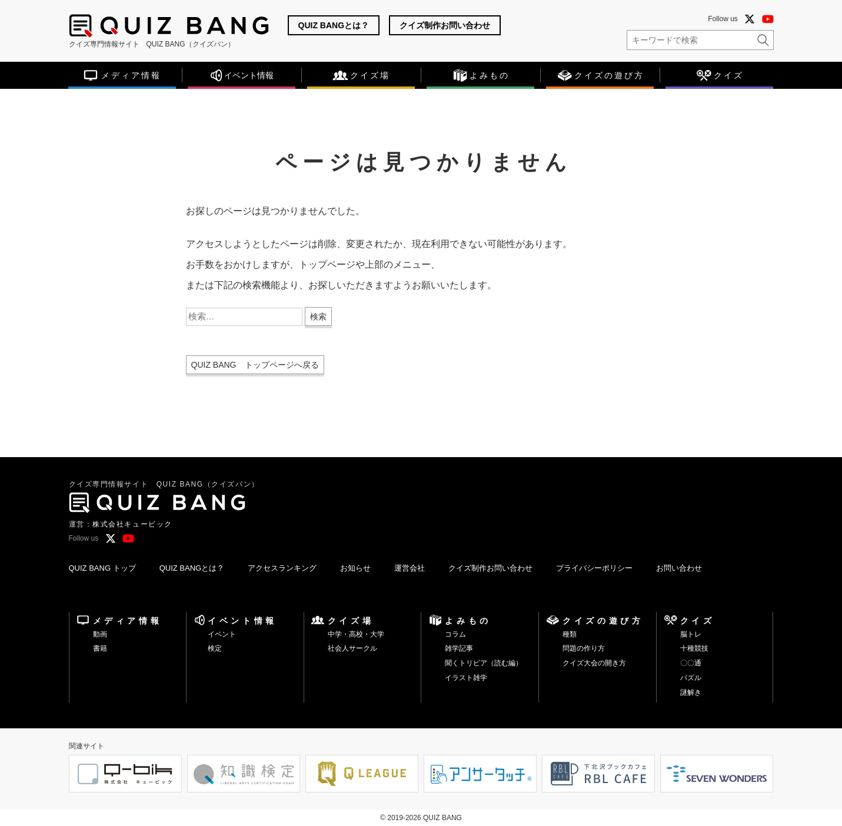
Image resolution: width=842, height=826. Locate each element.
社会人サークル (352, 648)
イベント (222, 634)
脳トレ (690, 634)
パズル (690, 678)
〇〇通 (690, 663)
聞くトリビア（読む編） (483, 663)
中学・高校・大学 (356, 634)
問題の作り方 (584, 648)
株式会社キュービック (132, 524)
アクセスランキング (282, 568)
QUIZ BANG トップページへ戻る (255, 364)
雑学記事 (459, 648)
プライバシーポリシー (594, 568)
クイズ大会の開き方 (594, 663)
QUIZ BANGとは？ (334, 25)
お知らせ (355, 568)
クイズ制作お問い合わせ (445, 25)
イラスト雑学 (466, 678)
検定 (215, 648)
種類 (570, 634)
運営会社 (409, 568)
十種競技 (694, 648)
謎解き (690, 692)
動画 (100, 634)
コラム (455, 634)
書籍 (100, 648)
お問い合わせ (679, 568)
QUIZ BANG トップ (102, 568)
